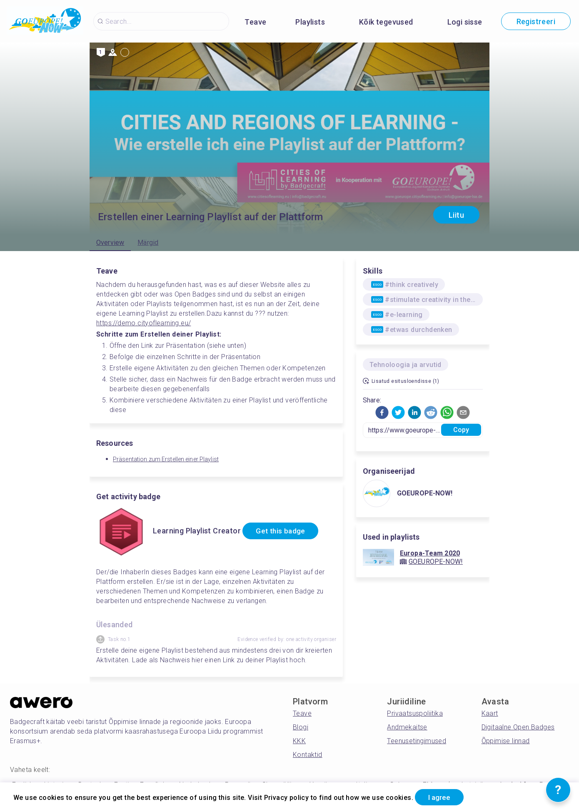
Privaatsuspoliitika (415, 713)
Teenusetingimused (416, 741)
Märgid (147, 242)
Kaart (490, 713)
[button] (382, 412)
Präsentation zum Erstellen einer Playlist (166, 459)
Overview (110, 242)
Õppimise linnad (506, 741)
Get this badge (283, 531)
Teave (255, 22)
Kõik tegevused (386, 22)
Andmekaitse (407, 727)
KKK (299, 741)
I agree (442, 796)
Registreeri (536, 21)
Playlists (310, 22)
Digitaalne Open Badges (518, 727)
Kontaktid (307, 755)
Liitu (456, 215)
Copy (461, 430)
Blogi (300, 727)
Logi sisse (464, 22)
